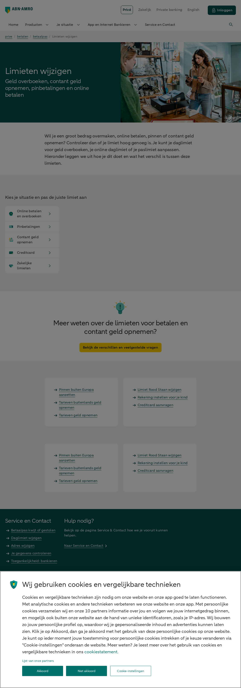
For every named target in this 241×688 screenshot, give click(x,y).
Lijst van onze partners (38, 661)
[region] (120, 629)
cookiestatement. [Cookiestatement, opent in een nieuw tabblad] (101, 652)
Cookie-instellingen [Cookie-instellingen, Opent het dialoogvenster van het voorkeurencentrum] (130, 671)
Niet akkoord (87, 671)
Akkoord (42, 671)
